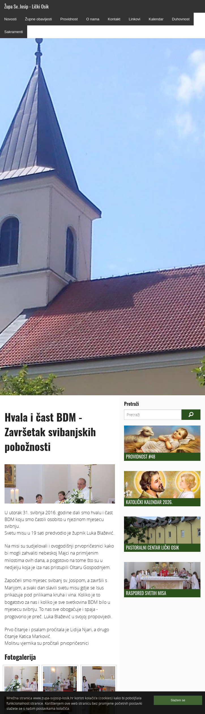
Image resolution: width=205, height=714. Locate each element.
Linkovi (134, 19)
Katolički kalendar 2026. (149, 502)
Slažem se (178, 700)
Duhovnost (180, 19)
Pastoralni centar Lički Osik (152, 547)
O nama (92, 19)
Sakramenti (13, 32)
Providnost (69, 19)
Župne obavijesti (38, 19)
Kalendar (156, 19)
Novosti (10, 19)
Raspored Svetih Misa (146, 593)
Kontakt (114, 19)
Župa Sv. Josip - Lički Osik (26, 6)
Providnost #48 (140, 456)
